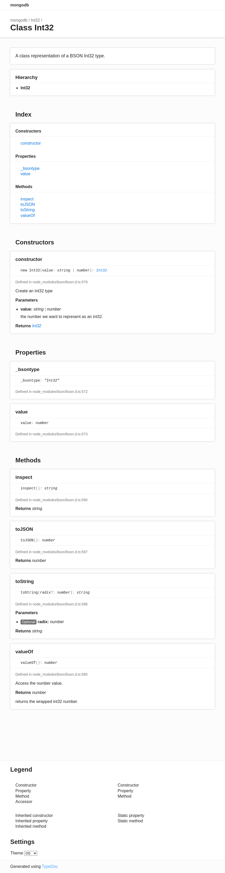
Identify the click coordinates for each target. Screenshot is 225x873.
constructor (31, 143)
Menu (209, 5)
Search (189, 5)
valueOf (28, 215)
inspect (27, 199)
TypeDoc (50, 866)
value (25, 174)
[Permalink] (47, 259)
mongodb (19, 5)
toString (28, 210)
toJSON (28, 204)
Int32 (35, 20)
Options (199, 5)
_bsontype (30, 168)
